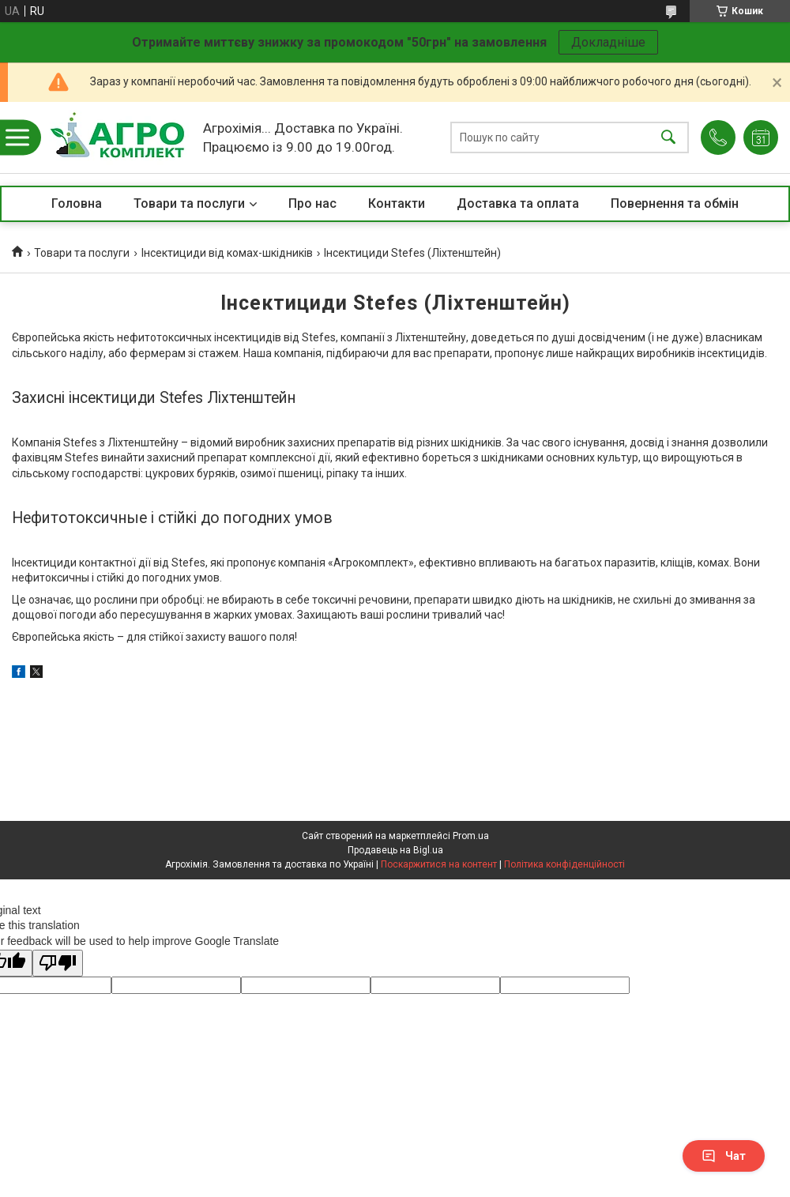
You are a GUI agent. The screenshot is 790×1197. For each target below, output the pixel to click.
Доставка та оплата (518, 203)
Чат (724, 1156)
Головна (76, 203)
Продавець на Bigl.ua (395, 850)
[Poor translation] (57, 963)
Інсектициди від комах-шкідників (227, 253)
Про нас (312, 203)
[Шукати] (668, 137)
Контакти (396, 203)
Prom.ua (471, 835)
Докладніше (608, 42)
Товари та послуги (189, 203)
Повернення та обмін (675, 203)
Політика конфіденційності (564, 864)
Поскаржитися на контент (439, 864)
